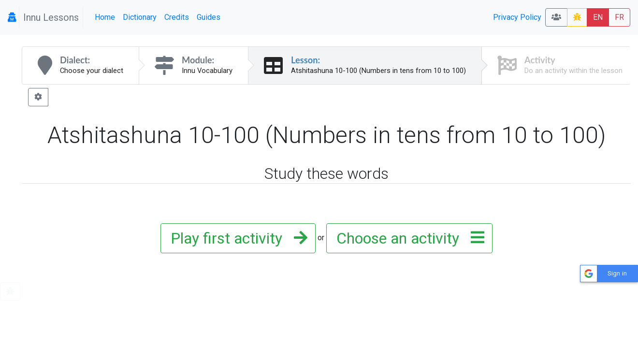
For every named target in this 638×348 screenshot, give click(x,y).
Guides (208, 17)
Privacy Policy (517, 17)
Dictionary (140, 17)
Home (105, 17)
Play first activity (236, 238)
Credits (176, 17)
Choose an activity (407, 238)
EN (598, 17)
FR (619, 17)
